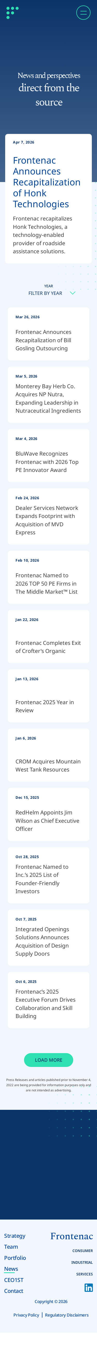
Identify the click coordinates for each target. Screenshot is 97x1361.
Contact (13, 1290)
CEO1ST (13, 1280)
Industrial (82, 1262)
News (11, 1268)
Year (48, 285)
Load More (48, 1060)
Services (84, 1274)
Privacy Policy (26, 1315)
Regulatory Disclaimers (66, 1315)
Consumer (82, 1250)
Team (11, 1246)
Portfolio (15, 1257)
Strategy (14, 1235)
